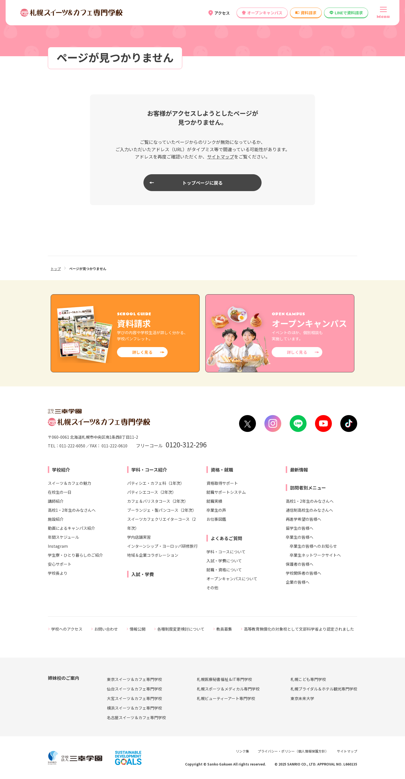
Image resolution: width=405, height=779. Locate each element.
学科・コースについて (226, 551)
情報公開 (137, 629)
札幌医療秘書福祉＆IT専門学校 (224, 679)
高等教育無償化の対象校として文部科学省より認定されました (299, 629)
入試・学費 (142, 574)
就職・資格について (224, 569)
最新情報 (299, 469)
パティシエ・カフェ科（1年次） (155, 483)
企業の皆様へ (297, 582)
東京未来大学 (302, 698)
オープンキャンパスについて (231, 578)
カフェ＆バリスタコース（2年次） (157, 501)
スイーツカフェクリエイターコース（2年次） (161, 523)
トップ (56, 268)
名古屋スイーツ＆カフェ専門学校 (136, 717)
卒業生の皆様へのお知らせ (313, 546)
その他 (212, 587)
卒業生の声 (216, 510)
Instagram (58, 546)
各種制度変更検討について (180, 629)
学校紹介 (61, 469)
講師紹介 (56, 501)
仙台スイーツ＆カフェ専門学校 (134, 689)
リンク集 (242, 751)
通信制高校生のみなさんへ (309, 510)
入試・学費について (224, 560)
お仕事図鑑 (216, 519)
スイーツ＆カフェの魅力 (69, 483)
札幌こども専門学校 (308, 679)
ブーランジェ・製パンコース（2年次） (161, 510)
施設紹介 (56, 519)
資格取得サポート (222, 483)
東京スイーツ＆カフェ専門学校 (134, 679)
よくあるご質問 (226, 538)
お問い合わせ (106, 629)
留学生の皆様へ (299, 528)
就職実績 (214, 501)
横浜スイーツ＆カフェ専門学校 (134, 708)
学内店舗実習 (139, 537)
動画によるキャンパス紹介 (71, 528)
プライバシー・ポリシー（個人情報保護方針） (293, 751)
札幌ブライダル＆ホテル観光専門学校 (324, 689)
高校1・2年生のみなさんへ (72, 510)
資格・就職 (222, 469)
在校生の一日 (59, 492)
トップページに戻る (202, 182)
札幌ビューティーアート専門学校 (226, 698)
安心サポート (59, 564)
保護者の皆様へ (299, 564)
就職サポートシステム (226, 492)
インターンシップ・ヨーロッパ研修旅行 (162, 546)
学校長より (58, 573)
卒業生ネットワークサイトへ (315, 555)
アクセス (222, 13)
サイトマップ (220, 156)
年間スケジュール (63, 537)
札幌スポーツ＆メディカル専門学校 (228, 689)
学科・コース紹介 (149, 469)
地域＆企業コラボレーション (152, 555)
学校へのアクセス (66, 629)
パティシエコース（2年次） (151, 492)
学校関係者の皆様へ (303, 573)
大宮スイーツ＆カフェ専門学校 (134, 698)
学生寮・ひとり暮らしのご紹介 (75, 555)
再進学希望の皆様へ (303, 519)
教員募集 (224, 629)
